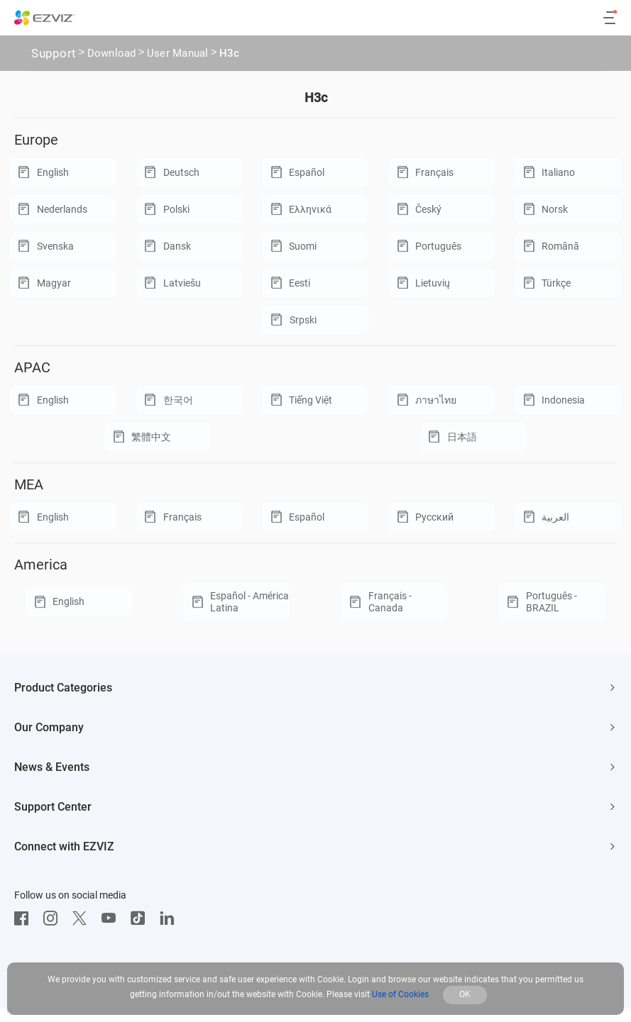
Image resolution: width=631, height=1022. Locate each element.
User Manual (178, 54)
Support (53, 53)
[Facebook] (24, 918)
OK (465, 994)
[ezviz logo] (44, 18)
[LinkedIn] (170, 918)
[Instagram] (54, 918)
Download (111, 54)
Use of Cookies (400, 994)
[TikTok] (141, 918)
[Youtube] (112, 918)
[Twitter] (83, 918)
